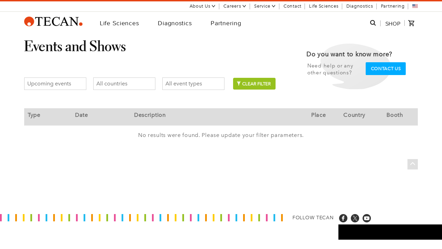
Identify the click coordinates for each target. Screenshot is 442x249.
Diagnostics (359, 6)
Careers (235, 6)
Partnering (393, 6)
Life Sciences (323, 6)
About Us (203, 6)
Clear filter (254, 83)
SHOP (393, 23)
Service (265, 6)
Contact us (386, 68)
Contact (292, 6)
